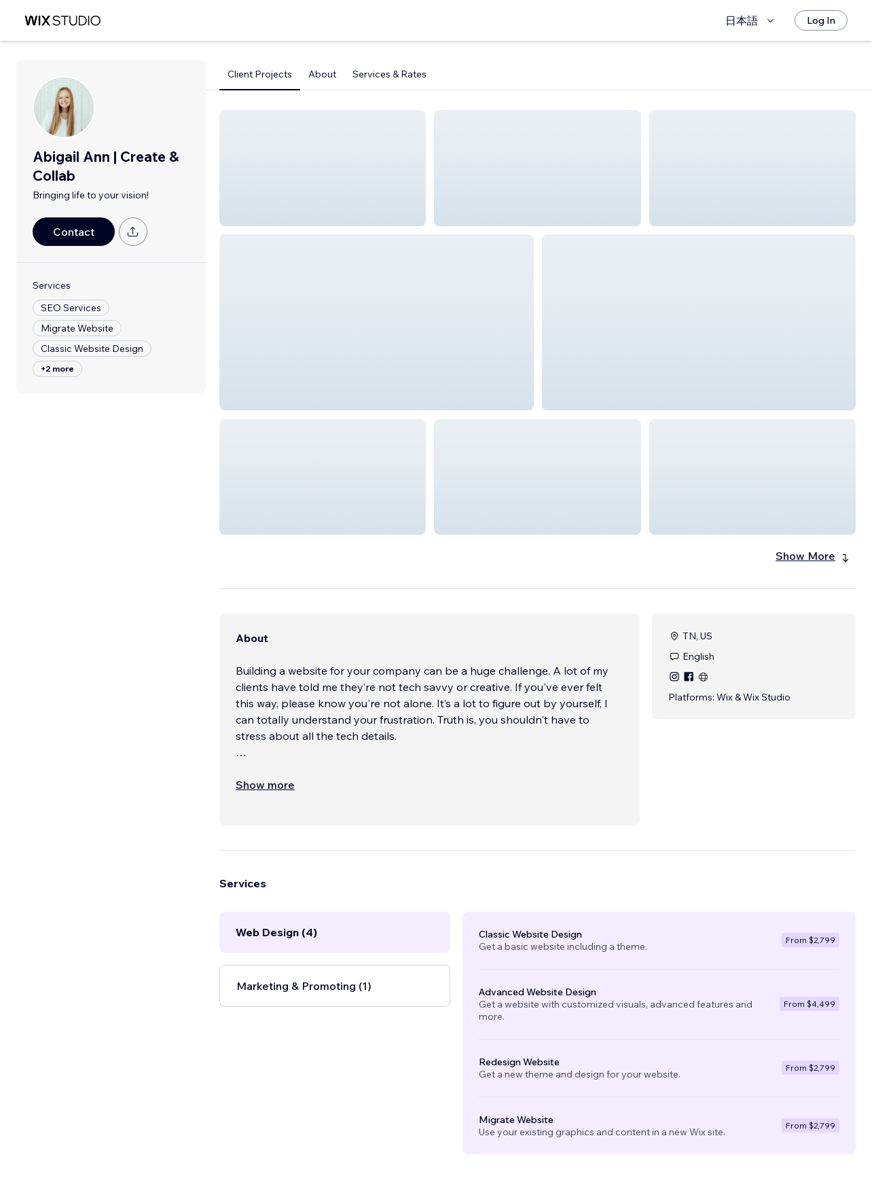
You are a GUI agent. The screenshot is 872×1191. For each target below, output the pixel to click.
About (322, 74)
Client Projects (260, 74)
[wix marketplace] (62, 21)
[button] (322, 168)
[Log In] (821, 20)
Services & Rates (389, 74)
